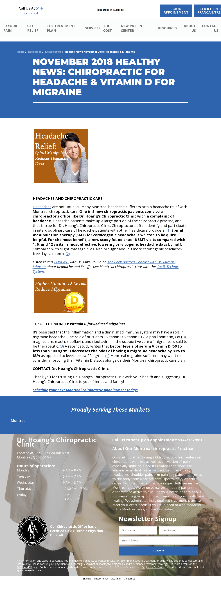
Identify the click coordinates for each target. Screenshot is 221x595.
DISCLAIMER (24, 563)
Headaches (42, 202)
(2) (68, 249)
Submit (158, 546)
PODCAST (61, 257)
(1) (168, 226)
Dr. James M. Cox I (152, 563)
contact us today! (159, 505)
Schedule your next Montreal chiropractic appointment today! (85, 385)
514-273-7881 (33, 10)
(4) (107, 351)
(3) (62, 342)
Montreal (18, 416)
